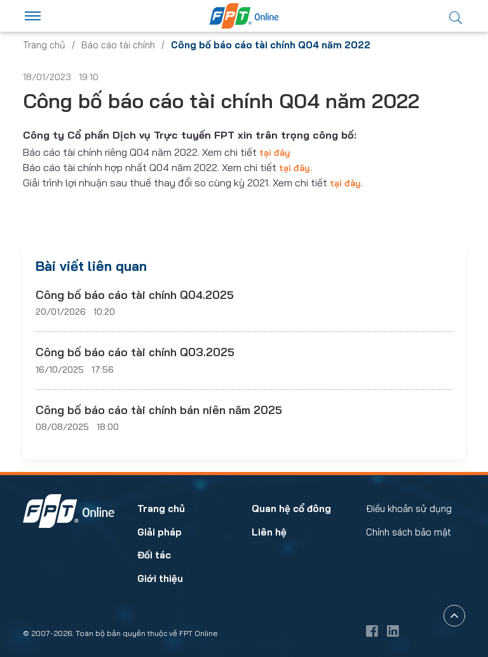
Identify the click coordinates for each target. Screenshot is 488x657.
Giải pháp (159, 532)
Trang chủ (44, 45)
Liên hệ (269, 532)
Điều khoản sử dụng (409, 508)
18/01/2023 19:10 (60, 77)
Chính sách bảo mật (408, 532)
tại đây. (295, 168)
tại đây (274, 152)
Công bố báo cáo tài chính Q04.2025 (135, 294)
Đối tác (154, 555)
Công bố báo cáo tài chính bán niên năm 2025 (159, 410)
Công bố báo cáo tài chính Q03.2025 (135, 352)
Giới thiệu (160, 578)
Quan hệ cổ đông (291, 508)
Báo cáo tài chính (118, 45)
